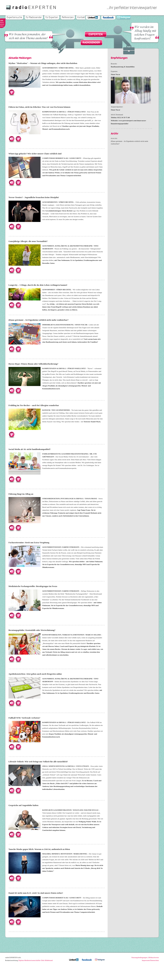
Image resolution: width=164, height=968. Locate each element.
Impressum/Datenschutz (150, 960)
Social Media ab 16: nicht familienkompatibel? (29, 449)
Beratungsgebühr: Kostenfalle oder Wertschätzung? (31, 630)
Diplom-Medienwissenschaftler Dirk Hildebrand (35, 960)
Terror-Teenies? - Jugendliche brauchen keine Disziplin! (33, 197)
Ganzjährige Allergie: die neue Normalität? (28, 241)
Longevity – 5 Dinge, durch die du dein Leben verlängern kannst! (37, 285)
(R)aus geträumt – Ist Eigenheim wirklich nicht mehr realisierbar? (38, 320)
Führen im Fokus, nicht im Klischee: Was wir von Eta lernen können (39, 107)
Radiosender (91, 42)
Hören (11, 138)
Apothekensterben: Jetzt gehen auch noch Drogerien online (35, 674)
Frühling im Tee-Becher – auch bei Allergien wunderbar (33, 405)
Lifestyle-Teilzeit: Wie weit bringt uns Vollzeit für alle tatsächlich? (38, 761)
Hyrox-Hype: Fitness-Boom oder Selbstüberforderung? (33, 364)
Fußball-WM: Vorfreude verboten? (24, 718)
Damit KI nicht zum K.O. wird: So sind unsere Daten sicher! (35, 893)
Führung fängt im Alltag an (20, 494)
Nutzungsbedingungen (139, 957)
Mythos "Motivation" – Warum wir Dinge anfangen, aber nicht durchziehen (42, 63)
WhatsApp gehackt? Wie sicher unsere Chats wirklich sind (35, 153)
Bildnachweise (153, 957)
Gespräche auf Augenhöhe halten (23, 805)
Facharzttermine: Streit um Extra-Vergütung (28, 542)
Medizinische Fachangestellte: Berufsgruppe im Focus (32, 586)
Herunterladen (11, 92)
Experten (96, 34)
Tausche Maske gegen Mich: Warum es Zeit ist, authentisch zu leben (39, 849)
